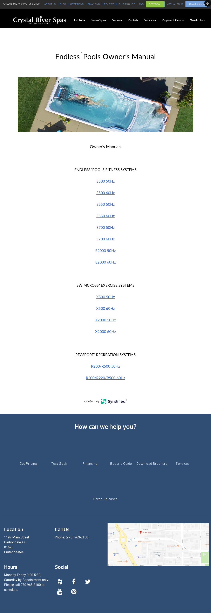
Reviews (109, 4)
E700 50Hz (105, 227)
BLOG (63, 4)
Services (150, 20)
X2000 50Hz (105, 320)
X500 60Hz (105, 308)
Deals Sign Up (197, 4)
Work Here (197, 20)
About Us (50, 4)
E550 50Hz (105, 204)
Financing (94, 4)
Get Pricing (77, 4)
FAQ (141, 4)
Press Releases (105, 499)
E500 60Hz (105, 192)
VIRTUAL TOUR (175, 4)
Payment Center (173, 20)
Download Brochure (152, 464)
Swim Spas (98, 20)
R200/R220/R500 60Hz (105, 377)
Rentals (133, 20)
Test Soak (155, 4)
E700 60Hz (105, 239)
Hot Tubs (79, 20)
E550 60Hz (105, 216)
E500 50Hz (105, 181)
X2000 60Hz (105, 331)
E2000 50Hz (105, 250)
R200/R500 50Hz (105, 366)
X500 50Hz (105, 297)
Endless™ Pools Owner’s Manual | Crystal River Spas (39, 19)
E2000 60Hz (105, 262)
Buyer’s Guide (126, 4)
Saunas (117, 20)
